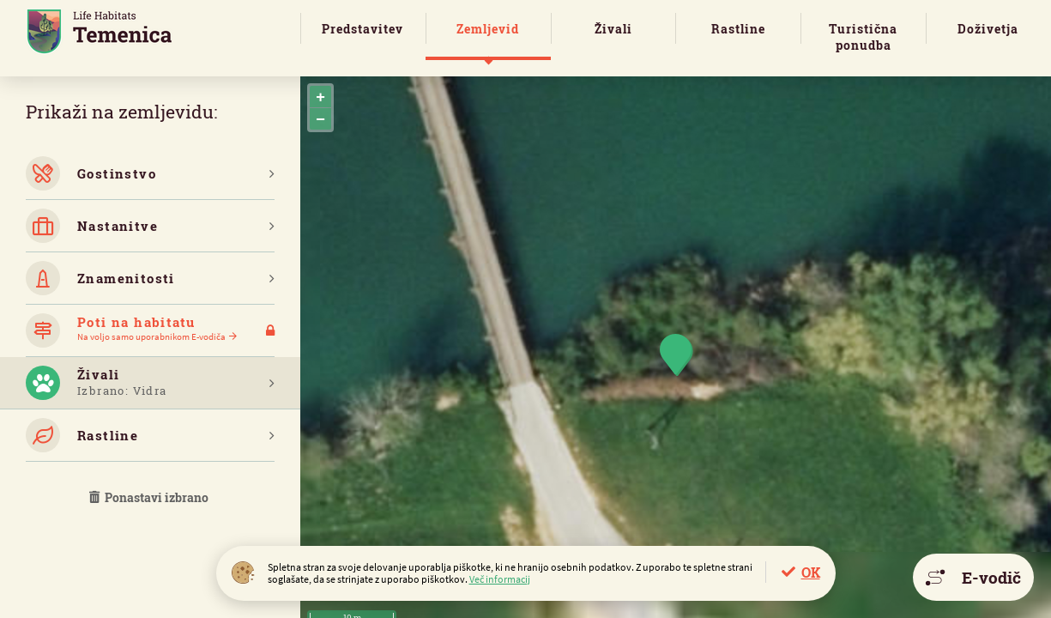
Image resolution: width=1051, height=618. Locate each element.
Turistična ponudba (863, 37)
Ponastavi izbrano (150, 497)
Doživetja (987, 29)
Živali (613, 29)
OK (810, 572)
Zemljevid (487, 29)
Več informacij (499, 579)
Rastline (738, 29)
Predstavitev (362, 29)
